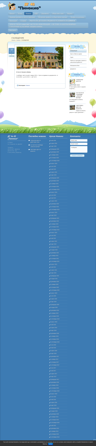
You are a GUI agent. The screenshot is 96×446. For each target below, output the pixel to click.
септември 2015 (55, 422)
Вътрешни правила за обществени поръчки (52, 17)
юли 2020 (53, 296)
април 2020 (54, 298)
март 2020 (53, 301)
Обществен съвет (58, 14)
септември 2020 (55, 290)
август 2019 (54, 322)
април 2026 (54, 143)
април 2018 (54, 350)
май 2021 (53, 267)
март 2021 (53, 273)
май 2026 (53, 140)
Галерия (23, 21)
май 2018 (53, 347)
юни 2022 (53, 235)
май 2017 (53, 370)
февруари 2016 (55, 408)
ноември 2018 (54, 336)
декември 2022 (55, 221)
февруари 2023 (55, 218)
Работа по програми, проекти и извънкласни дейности (78, 61)
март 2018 (53, 353)
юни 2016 (53, 396)
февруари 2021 (55, 275)
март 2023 (53, 215)
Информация (73, 50)
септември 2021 (55, 261)
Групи (71, 57)
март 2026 (53, 146)
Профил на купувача (77, 17)
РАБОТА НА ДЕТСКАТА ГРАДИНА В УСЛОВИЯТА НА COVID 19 (52, 21)
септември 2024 (55, 189)
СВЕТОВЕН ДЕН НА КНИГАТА (79, 107)
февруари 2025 (55, 178)
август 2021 (54, 264)
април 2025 (54, 172)
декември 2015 (55, 414)
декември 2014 (55, 428)
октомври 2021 (55, 258)
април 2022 (54, 241)
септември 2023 (55, 209)
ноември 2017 (54, 359)
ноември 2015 (54, 416)
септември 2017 (55, 365)
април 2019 (54, 327)
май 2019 (53, 324)
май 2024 (53, 198)
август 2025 (54, 163)
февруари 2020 (55, 304)
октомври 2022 (55, 226)
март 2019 (53, 330)
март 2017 (53, 376)
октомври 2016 (55, 388)
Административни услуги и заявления (22, 17)
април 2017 (54, 373)
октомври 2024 (55, 186)
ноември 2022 (54, 224)
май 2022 (53, 238)
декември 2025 (55, 152)
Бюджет (70, 14)
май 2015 (53, 425)
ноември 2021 (54, 255)
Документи (45, 14)
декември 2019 (55, 310)
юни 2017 (53, 368)
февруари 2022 (55, 247)
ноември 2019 (54, 313)
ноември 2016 (54, 385)
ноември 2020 (54, 284)
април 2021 (54, 270)
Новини (28, 14)
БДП (36, 14)
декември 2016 (55, 382)
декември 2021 (55, 252)
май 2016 (53, 399)
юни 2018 (53, 345)
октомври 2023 (55, 206)
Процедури (13, 21)
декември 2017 (55, 356)
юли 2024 (53, 195)
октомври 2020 (55, 287)
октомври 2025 (55, 157)
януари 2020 (54, 307)
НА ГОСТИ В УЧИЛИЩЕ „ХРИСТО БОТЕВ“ (80, 95)
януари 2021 (54, 278)
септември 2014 (55, 437)
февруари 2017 (55, 379)
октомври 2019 (55, 316)
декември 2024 (55, 180)
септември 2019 (55, 319)
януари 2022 (54, 249)
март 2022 (53, 244)
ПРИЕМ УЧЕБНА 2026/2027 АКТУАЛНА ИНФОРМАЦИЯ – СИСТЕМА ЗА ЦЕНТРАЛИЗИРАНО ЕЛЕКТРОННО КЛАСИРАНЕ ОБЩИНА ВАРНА (43, 25)
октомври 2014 (55, 434)
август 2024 (54, 192)
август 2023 (54, 212)
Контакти (13, 30)
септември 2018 (55, 342)
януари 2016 (54, 411)
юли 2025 (53, 166)
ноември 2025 (54, 155)
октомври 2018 (55, 339)
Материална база (74, 65)
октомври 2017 (55, 362)
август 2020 (54, 293)
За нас (20, 14)
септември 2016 (55, 391)
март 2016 (53, 405)
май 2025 (53, 169)
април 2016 (54, 402)
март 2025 (53, 175)
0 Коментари (12, 55)
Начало (12, 14)
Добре (50, 444)
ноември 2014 (54, 431)
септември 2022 (55, 229)
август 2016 (54, 393)
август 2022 (54, 232)
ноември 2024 (54, 183)
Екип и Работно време (76, 54)
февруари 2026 (55, 149)
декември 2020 (55, 281)
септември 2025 (55, 160)
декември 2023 (55, 203)
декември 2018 (55, 333)
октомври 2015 (55, 419)
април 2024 (54, 201)
